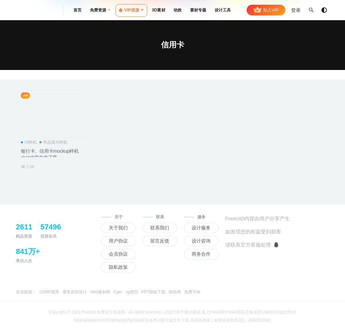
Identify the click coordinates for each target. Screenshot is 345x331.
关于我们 (118, 227)
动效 (178, 10)
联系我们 (159, 227)
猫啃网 (175, 292)
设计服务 (201, 227)
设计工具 (223, 10)
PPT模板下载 (153, 292)
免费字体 (192, 292)
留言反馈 (159, 241)
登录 (296, 10)
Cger (118, 292)
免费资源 (98, 10)
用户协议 (118, 241)
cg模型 (132, 292)
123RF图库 (49, 292)
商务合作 (201, 254)
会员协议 (118, 254)
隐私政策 (118, 267)
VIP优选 (129, 10)
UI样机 (29, 142)
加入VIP (266, 10)
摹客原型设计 (75, 292)
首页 (77, 10)
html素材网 (100, 292)
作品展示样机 (53, 142)
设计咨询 (201, 241)
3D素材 (158, 10)
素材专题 (198, 10)
